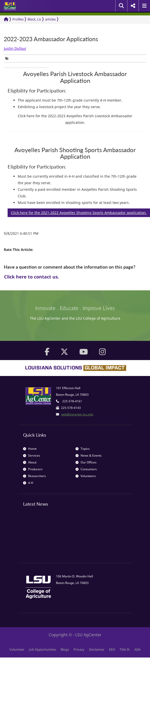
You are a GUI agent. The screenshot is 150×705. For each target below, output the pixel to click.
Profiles (18, 19)
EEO (112, 649)
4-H (28, 483)
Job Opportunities (42, 649)
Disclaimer (96, 649)
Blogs (65, 649)
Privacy (78, 649)
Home (30, 448)
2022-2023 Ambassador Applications (51, 39)
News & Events (89, 455)
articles (50, 19)
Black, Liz (34, 19)
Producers (33, 469)
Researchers (34, 476)
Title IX (125, 649)
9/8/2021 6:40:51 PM (21, 233)
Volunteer (16, 649)
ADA (137, 649)
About (29, 462)
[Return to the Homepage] (6, 19)
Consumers (86, 469)
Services (31, 455)
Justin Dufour (15, 48)
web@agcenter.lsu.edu (77, 414)
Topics (83, 448)
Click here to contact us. (31, 277)
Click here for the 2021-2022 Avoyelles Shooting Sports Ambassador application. (79, 212)
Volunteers (86, 476)
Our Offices (86, 462)
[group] (8, 58)
